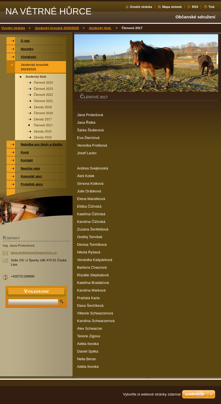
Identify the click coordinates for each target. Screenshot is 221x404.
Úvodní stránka (141, 6)
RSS (195, 6)
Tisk (211, 6)
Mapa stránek (172, 6)
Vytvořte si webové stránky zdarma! (152, 394)
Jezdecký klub (100, 28)
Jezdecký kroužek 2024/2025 (57, 28)
